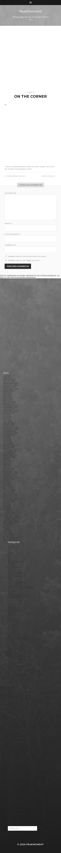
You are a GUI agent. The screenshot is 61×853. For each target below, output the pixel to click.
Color (10, 593)
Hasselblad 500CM (16, 667)
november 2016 (10, 473)
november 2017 (10, 451)
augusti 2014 (9, 523)
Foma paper (13, 632)
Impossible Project (16, 681)
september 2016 (10, 477)
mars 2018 (7, 444)
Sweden (11, 801)
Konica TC (12, 702)
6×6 (9, 554)
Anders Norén (34, 848)
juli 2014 (7, 525)
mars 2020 (8, 400)
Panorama (12, 744)
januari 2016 (8, 492)
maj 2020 (7, 396)
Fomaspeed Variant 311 (18, 637)
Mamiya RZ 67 (14, 718)
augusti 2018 (9, 435)
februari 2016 (9, 490)
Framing (11, 643)
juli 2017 (7, 459)
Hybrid (11, 670)
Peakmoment (30, 11)
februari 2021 (9, 380)
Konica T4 (12, 700)
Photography (20, 169)
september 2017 (10, 455)
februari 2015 (9, 512)
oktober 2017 (9, 453)
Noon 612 (12, 737)
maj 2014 (7, 529)
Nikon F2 (12, 733)
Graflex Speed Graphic (18, 659)
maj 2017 (7, 462)
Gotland (11, 656)
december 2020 (10, 383)
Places (11, 753)
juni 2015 (7, 505)
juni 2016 (7, 483)
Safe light (12, 779)
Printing (11, 768)
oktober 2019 (9, 409)
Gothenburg (14, 654)
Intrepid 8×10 (14, 687)
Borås (10, 580)
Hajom (11, 661)
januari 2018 (8, 448)
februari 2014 (9, 534)
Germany (12, 652)
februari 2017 (9, 468)
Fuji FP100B (13, 644)
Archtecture (13, 567)
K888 (10, 690)
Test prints (12, 805)
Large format (14, 711)
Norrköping (13, 738)
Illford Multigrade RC (17, 679)
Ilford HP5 (12, 674)
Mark (10, 720)
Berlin (10, 574)
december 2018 (10, 427)
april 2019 (7, 420)
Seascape (12, 781)
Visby (10, 816)
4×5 (9, 549)
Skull (10, 788)
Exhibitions (13, 626)
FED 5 (10, 628)
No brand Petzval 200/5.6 (19, 735)
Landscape (13, 707)
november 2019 (10, 407)
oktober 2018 (9, 431)
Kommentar (10, 193)
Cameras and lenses (17, 582)
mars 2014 (7, 532)
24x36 (8, 166)
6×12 (10, 551)
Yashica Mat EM (15, 823)
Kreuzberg (13, 703)
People (11, 169)
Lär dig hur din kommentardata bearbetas (30, 276)
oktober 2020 (9, 387)
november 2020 (10, 385)
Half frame (12, 663)
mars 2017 (7, 466)
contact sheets (14, 597)
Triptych (12, 812)
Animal (11, 565)
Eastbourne (13, 621)
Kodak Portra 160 (15, 692)
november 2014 (10, 518)
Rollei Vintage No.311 (17, 773)
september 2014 (10, 521)
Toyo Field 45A (14, 810)
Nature (11, 729)
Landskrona (13, 709)
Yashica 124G (13, 821)
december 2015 (10, 494)
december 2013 (10, 538)
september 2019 (10, 411)
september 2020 (11, 389)
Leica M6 (12, 713)
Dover (10, 619)
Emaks (11, 622)
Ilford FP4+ (13, 672)
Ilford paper (13, 678)
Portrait (11, 766)
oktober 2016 (9, 475)
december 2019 (10, 405)
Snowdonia (13, 790)
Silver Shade (13, 784)
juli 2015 (6, 503)
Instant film (13, 685)
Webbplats (10, 245)
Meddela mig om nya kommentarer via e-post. (27, 256)
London (11, 714)
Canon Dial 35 (14, 584)
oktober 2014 (9, 519)
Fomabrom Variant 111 (17, 633)
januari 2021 (8, 381)
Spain (10, 792)
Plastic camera (14, 757)
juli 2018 (7, 437)
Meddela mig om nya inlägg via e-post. (24, 260)
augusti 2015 (9, 501)
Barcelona (22, 166)
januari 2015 (8, 514)
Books (10, 578)
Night (10, 731)
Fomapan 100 (14, 635)
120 (9, 545)
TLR (9, 806)
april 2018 (7, 442)
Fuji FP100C (13, 646)
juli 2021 (7, 376)
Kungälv (12, 705)
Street (29, 169)
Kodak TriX (44, 166)
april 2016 (7, 486)
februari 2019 (9, 424)
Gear (10, 650)
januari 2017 (8, 470)
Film (10, 630)
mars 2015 (7, 510)
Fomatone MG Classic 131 (19, 639)
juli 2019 (7, 415)
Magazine (12, 716)
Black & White (33, 166)
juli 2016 (6, 481)
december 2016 (10, 472)
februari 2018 (9, 446)
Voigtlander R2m (15, 818)
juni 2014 (7, 527)
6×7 (9, 556)
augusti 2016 (9, 479)
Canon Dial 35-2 (15, 586)
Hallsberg (12, 665)
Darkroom (12, 604)
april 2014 (7, 531)
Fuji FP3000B (14, 648)
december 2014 (10, 516)
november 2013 (10, 540)
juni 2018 (7, 438)
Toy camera (13, 808)
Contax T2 (12, 598)
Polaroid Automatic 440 (19, 762)
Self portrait (13, 783)
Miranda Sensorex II (17, 727)
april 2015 (7, 508)
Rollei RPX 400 (15, 771)
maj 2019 (7, 418)
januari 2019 (8, 426)
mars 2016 (7, 488)
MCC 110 (11, 724)
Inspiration (12, 683)
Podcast (11, 759)
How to (11, 668)
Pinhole (11, 751)
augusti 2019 (9, 413)
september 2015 (10, 499)
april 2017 (7, 464)
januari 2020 (9, 404)
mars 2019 (7, 422)
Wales (10, 819)
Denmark (12, 609)
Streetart (12, 799)
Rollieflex (12, 775)
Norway (11, 740)
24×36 (10, 547)
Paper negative (15, 746)
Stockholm (13, 795)
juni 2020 (7, 394)
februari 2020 (9, 402)
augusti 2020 (9, 391)
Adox (10, 560)
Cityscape (12, 591)
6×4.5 (10, 552)
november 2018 (10, 429)
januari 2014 (8, 536)
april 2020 (7, 398)
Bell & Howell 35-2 (16, 573)
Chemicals (12, 589)
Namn (8, 223)
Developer (13, 611)
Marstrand (12, 722)
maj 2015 (7, 507)
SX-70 (10, 803)
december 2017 (10, 450)
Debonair (12, 608)
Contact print (14, 595)
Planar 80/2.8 (14, 755)
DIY (9, 617)
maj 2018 (7, 440)
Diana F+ (12, 613)
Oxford (11, 742)
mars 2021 (7, 378)
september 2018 (10, 433)
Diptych (11, 615)
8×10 (10, 558)
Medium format (15, 725)
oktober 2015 (9, 497)
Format (11, 641)
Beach (11, 571)
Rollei (10, 770)
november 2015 (10, 496)
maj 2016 (7, 485)
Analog (14, 166)
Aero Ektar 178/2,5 (16, 562)
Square (11, 794)
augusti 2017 (9, 457)
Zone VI (11, 825)
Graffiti (11, 657)
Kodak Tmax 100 (15, 694)
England (12, 624)
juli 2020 (7, 392)
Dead (10, 606)
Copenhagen (14, 600)
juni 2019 (7, 416)
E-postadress (12, 234)
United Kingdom (15, 814)
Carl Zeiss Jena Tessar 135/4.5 (21, 587)
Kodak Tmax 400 (15, 696)
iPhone (11, 689)
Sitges (10, 786)
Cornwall (12, 602)
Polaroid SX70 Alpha (17, 764)
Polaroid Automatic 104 (18, 760)
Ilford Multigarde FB (17, 676)
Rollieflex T (13, 777)
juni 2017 (7, 461)
